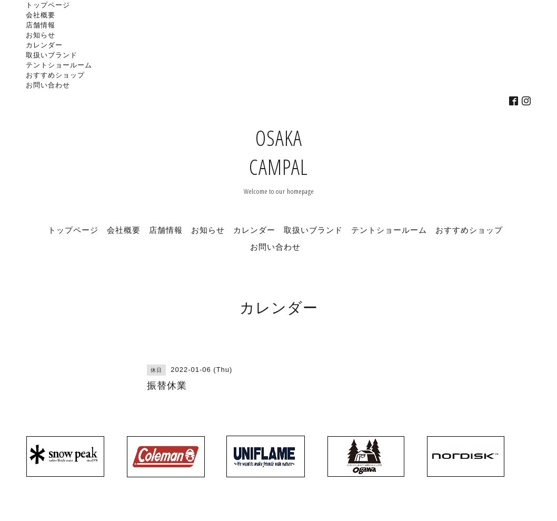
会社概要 (40, 14)
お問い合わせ (48, 85)
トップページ (48, 4)
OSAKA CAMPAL (278, 152)
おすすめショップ (55, 75)
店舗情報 (40, 25)
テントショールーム (59, 65)
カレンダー (44, 45)
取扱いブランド (51, 55)
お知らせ (40, 35)
